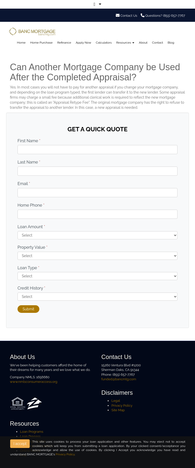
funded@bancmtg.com (118, 379)
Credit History (31, 288)
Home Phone (31, 205)
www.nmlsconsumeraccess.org (33, 382)
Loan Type (28, 267)
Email (24, 183)
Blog (171, 42)
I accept (19, 444)
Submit (28, 309)
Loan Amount (31, 226)
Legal (115, 401)
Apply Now (83, 42)
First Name (29, 140)
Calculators (104, 42)
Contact (157, 42)
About (143, 42)
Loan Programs (31, 432)
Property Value (32, 247)
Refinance (64, 42)
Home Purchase (41, 42)
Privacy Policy (122, 405)
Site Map (118, 410)
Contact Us (126, 15)
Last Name (29, 162)
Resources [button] (125, 42)
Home (21, 42)
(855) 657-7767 (174, 15)
